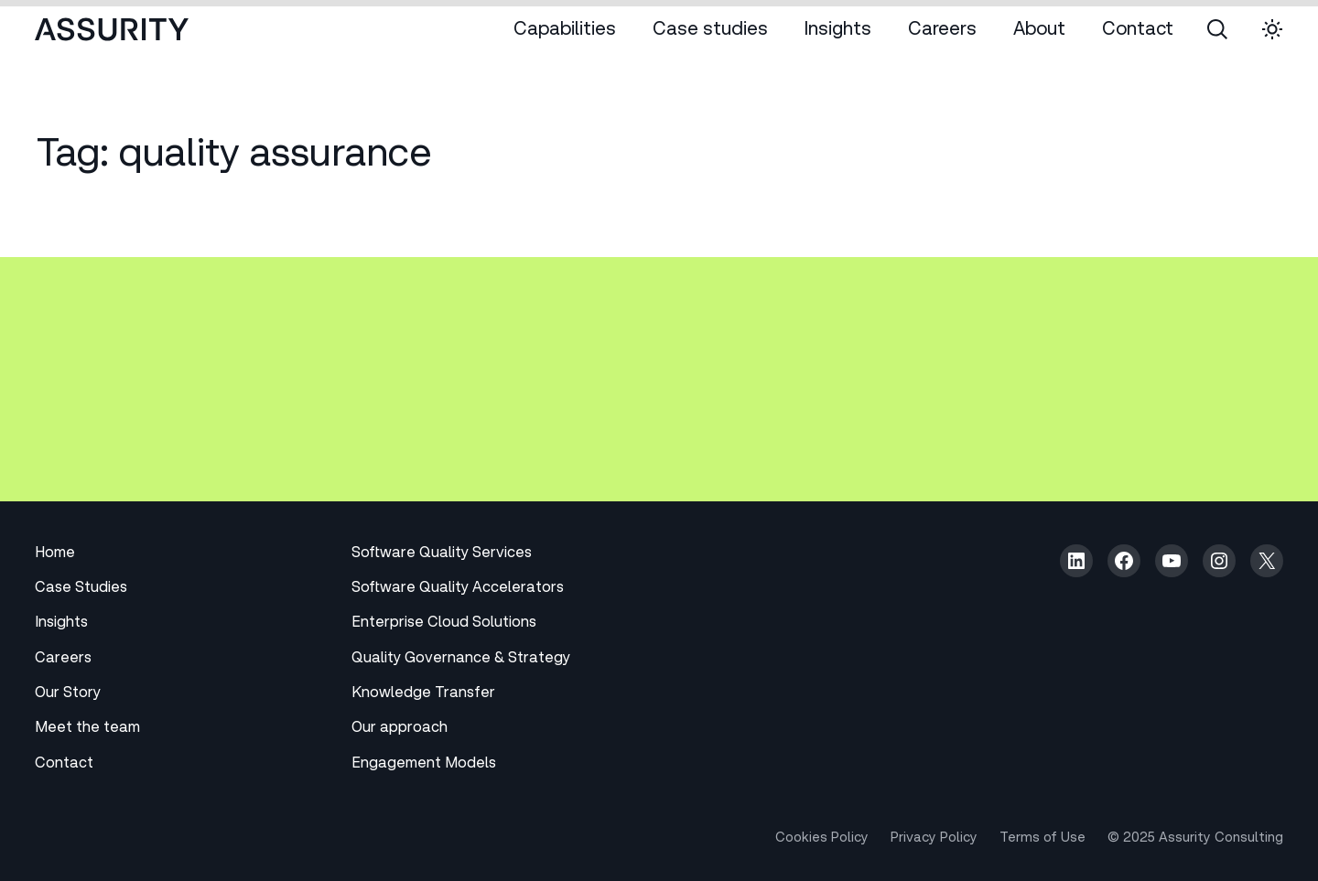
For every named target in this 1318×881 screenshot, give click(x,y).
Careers (63, 659)
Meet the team (87, 729)
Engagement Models (423, 764)
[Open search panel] (1217, 29)
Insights (61, 624)
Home (55, 554)
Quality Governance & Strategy (460, 659)
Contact (64, 764)
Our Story (68, 694)
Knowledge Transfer (423, 694)
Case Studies (81, 589)
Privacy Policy (934, 839)
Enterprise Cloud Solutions (443, 624)
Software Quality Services (441, 554)
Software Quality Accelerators (457, 589)
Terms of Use (1042, 839)
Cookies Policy (822, 839)
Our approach (399, 729)
